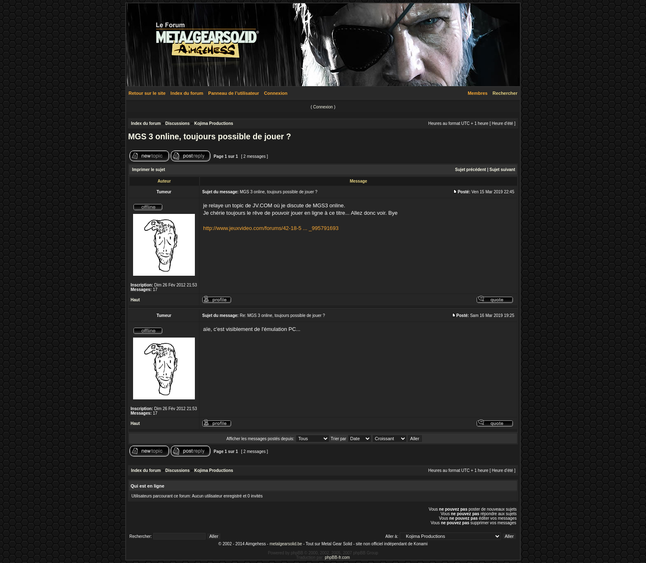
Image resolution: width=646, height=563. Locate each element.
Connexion (276, 93)
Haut (135, 300)
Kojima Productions (213, 123)
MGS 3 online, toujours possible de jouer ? (209, 136)
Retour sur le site (147, 93)
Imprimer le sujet (148, 169)
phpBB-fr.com (337, 557)
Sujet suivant (502, 169)
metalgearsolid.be (285, 544)
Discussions (177, 123)
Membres (477, 93)
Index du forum (187, 93)
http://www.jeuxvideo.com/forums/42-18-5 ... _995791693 (271, 228)
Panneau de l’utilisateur (233, 93)
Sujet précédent (470, 169)
